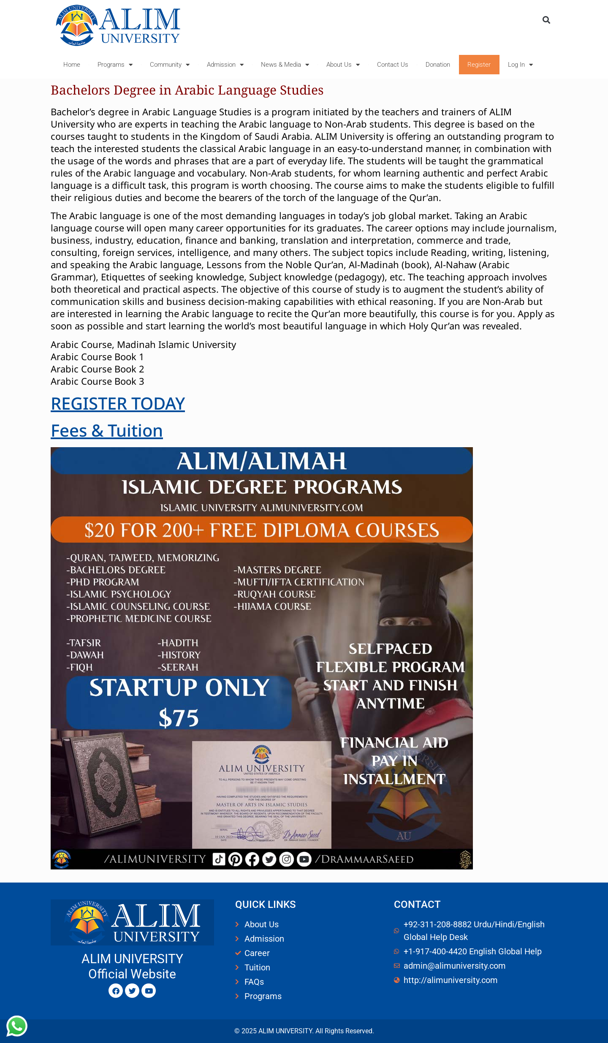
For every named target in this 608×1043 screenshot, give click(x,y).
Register (479, 64)
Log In (520, 64)
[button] (546, 20)
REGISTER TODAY (118, 403)
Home (71, 64)
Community (170, 64)
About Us (343, 64)
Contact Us (392, 64)
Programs (115, 64)
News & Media (285, 64)
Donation (438, 64)
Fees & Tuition (107, 430)
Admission (225, 64)
